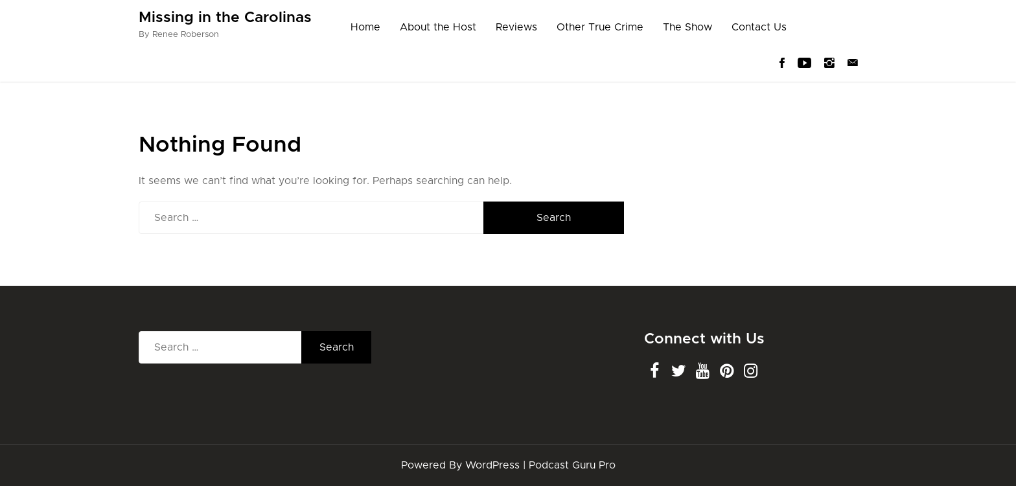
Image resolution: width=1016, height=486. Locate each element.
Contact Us (759, 27)
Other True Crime (600, 27)
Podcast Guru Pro (572, 465)
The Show (687, 27)
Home (365, 27)
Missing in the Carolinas (225, 17)
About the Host (438, 27)
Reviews (516, 27)
